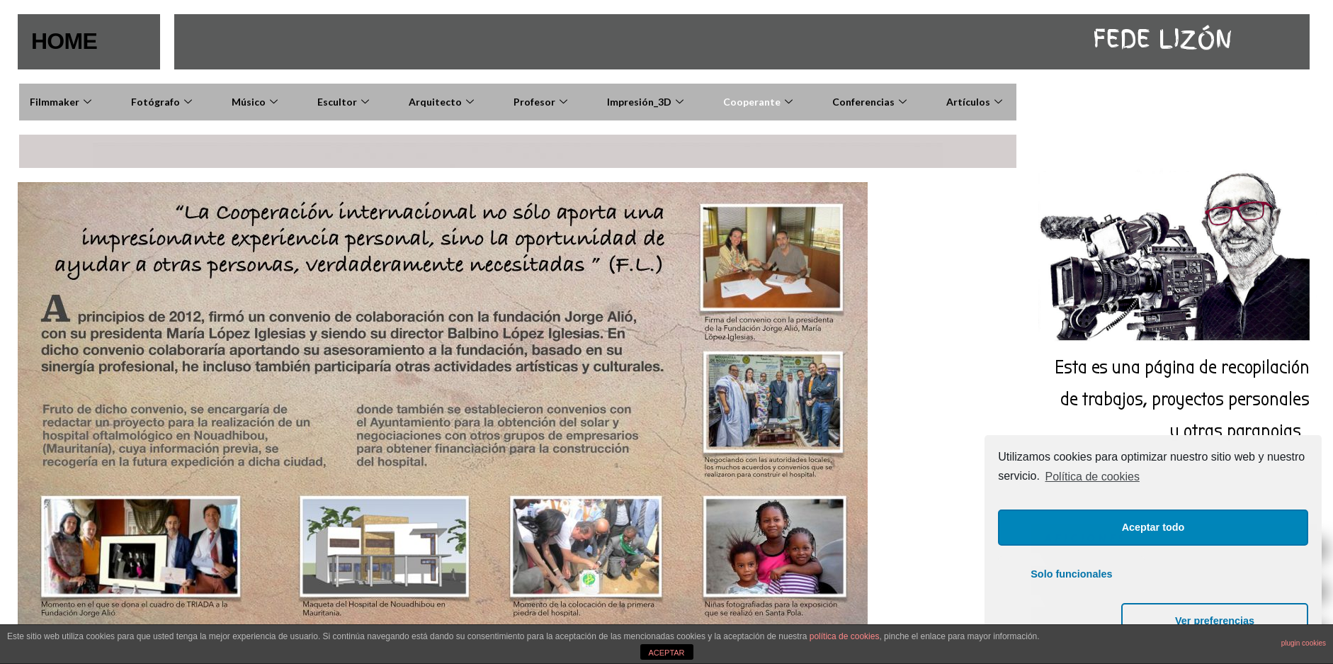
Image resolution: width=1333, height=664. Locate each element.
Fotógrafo (163, 102)
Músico (256, 102)
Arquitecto (443, 102)
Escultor (345, 102)
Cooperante (759, 102)
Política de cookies (1092, 523)
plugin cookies (1303, 643)
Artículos (976, 102)
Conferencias (871, 102)
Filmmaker (62, 102)
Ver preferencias (1234, 620)
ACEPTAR (666, 652)
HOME (65, 41)
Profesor (542, 102)
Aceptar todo (1153, 574)
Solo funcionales (1071, 620)
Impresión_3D (647, 102)
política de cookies (845, 636)
